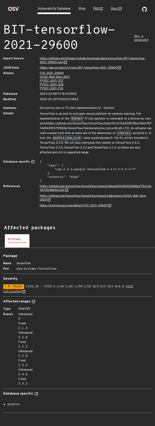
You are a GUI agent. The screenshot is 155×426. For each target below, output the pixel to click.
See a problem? (141, 38)
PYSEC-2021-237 (51, 81)
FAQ (96, 9)
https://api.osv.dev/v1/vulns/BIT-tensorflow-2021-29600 (78, 68)
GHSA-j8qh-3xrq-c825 (55, 77)
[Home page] (13, 10)
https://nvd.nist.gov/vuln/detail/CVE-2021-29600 (73, 206)
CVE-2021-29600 (52, 73)
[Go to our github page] (144, 11)
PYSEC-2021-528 (52, 85)
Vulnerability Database (54, 9)
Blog (82, 9)
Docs (114, 9)
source (13, 404)
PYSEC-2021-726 (51, 89)
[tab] (17, 241)
